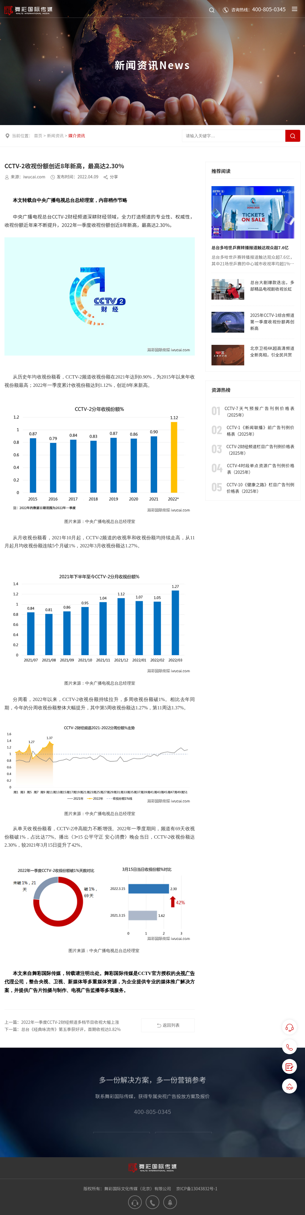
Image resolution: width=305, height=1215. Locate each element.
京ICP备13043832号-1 (196, 1188)
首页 (38, 135)
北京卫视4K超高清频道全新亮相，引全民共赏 (272, 351)
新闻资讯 (55, 135)
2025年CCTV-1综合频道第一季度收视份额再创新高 (272, 321)
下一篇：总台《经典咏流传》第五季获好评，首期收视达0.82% (62, 1029)
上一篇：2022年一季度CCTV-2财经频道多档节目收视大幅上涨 (61, 1022)
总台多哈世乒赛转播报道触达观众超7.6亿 (250, 247)
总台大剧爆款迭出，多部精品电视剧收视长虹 (272, 285)
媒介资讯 (77, 135)
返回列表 (168, 1025)
